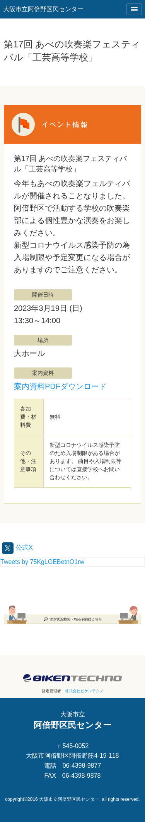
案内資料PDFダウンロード (60, 386)
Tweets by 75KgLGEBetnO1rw (42, 562)
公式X (17, 547)
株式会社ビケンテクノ (84, 691)
